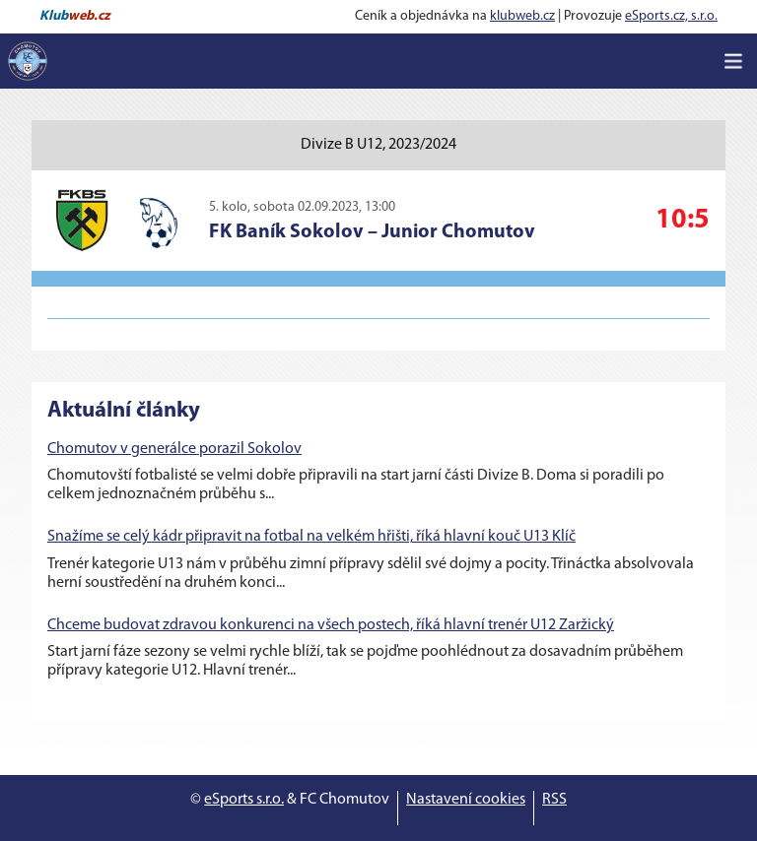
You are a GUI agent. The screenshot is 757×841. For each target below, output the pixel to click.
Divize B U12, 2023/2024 (378, 145)
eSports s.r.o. (244, 800)
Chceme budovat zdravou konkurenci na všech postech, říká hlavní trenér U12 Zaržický (330, 625)
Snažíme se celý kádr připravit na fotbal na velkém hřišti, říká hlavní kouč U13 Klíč (311, 537)
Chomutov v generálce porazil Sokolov (174, 449)
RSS (554, 800)
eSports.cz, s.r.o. (671, 16)
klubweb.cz (522, 16)
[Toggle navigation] (733, 61)
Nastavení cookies (465, 800)
